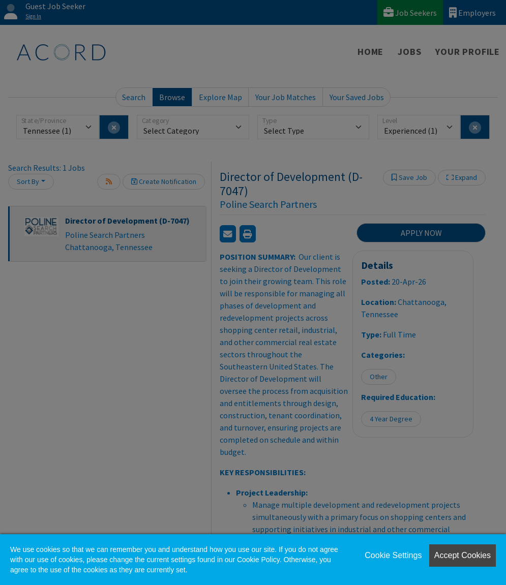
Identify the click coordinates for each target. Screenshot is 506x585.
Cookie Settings (393, 555)
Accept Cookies (462, 555)
